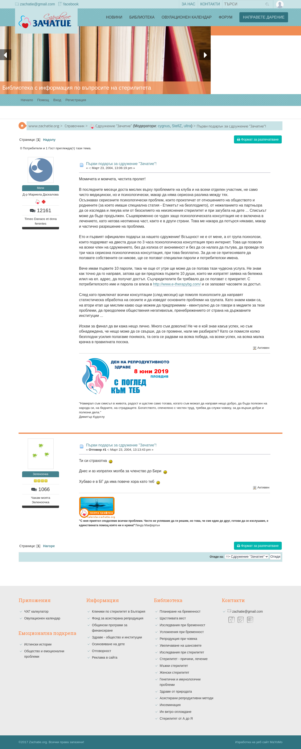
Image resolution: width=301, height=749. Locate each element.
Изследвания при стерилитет (182, 652)
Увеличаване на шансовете (181, 645)
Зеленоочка (40, 474)
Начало (27, 100)
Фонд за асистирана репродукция (117, 618)
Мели (40, 188)
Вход (57, 100)
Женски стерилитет (174, 672)
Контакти (210, 4)
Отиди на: (217, 556)
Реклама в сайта (104, 657)
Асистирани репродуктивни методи (186, 698)
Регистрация (75, 100)
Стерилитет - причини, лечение (184, 659)
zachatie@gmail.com (35, 4)
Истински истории (37, 644)
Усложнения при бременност (182, 632)
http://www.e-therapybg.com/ (177, 284)
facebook (68, 4)
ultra (187, 126)
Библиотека (141, 17)
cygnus (164, 126)
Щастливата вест (173, 618)
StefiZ (177, 126)
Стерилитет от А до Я (176, 718)
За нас (188, 4)
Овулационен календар (187, 17)
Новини (114, 17)
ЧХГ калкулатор (36, 611)
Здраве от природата (176, 691)
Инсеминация (170, 705)
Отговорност (101, 651)
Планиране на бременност (180, 611)
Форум (225, 17)
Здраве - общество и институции (117, 637)
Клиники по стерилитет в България (118, 611)
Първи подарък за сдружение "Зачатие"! (121, 164)
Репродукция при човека (178, 639)
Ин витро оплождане (175, 712)
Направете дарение (264, 17)
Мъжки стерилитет (174, 666)
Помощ (43, 100)
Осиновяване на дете (108, 644)
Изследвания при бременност (182, 625)
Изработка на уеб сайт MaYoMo (258, 742)
